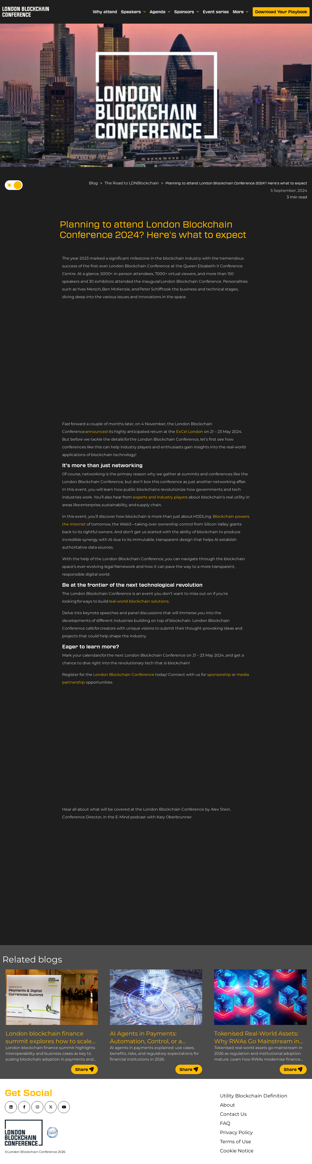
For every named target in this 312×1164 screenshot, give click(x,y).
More (240, 11)
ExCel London (189, 431)
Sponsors (186, 11)
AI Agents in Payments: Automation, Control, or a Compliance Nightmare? (146, 1041)
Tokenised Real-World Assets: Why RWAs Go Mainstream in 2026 (256, 1041)
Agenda (160, 11)
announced (96, 431)
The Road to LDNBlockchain (132, 183)
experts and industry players (160, 497)
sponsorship (219, 674)
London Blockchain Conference (123, 674)
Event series (216, 12)
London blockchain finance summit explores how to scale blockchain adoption (49, 1041)
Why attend (105, 12)
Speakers (133, 11)
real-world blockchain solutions (139, 601)
